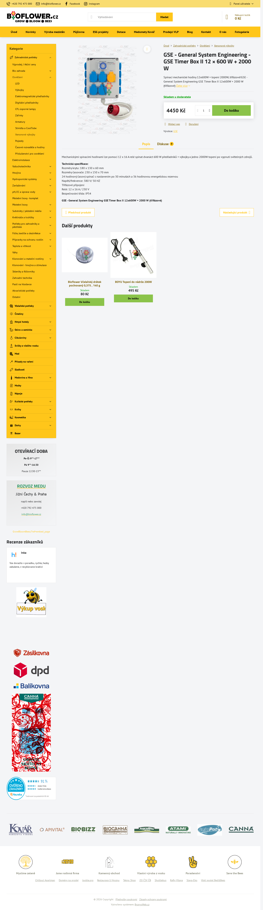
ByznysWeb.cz (142, 904)
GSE (175, 131)
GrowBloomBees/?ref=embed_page (31, 531)
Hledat (164, 17)
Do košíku (231, 110)
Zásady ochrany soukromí (153, 899)
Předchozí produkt (78, 212)
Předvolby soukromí (126, 899)
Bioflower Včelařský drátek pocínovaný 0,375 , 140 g (84, 283)
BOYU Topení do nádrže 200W (133, 282)
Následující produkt (236, 212)
